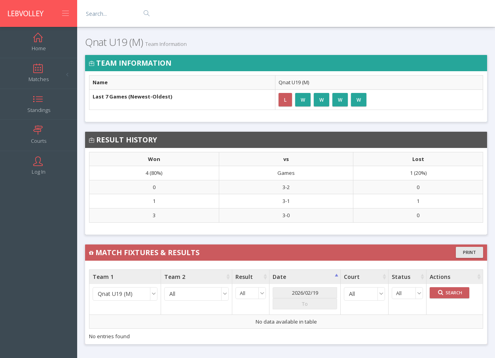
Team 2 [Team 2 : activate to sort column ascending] (174, 276)
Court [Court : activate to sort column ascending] (352, 276)
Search (450, 292)
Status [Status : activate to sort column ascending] (401, 276)
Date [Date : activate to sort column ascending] (279, 276)
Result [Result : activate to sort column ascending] (244, 276)
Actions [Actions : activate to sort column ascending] (440, 276)
